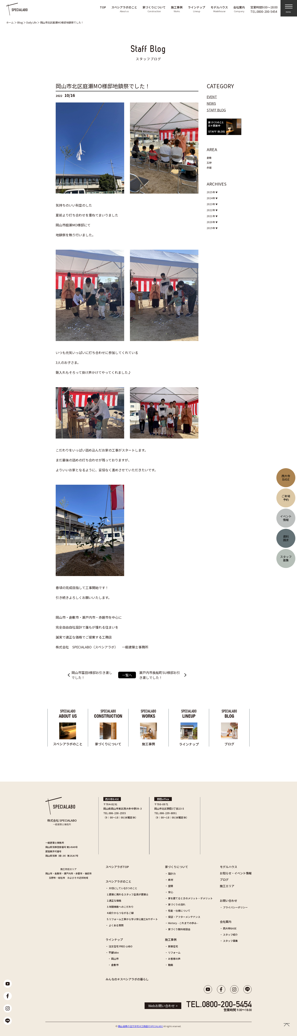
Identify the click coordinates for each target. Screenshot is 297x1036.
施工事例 (171, 939)
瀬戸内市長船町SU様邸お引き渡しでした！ (159, 675)
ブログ (224, 879)
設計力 (172, 873)
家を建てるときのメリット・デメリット (190, 898)
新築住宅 (173, 946)
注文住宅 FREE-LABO (120, 946)
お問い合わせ (228, 900)
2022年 (211, 210)
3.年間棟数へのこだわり (120, 906)
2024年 (211, 198)
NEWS (211, 103)
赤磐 (209, 167)
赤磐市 (78, 873)
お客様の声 (174, 958)
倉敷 (209, 157)
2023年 (211, 204)
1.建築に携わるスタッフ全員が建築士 (127, 894)
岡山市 (48, 873)
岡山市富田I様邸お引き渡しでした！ (92, 675)
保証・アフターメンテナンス (184, 916)
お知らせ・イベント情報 (236, 873)
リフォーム (174, 952)
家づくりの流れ (176, 904)
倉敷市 (58, 873)
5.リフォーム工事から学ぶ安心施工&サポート (132, 919)
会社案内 (225, 922)
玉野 (209, 162)
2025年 (211, 192)
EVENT (212, 96)
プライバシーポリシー (235, 907)
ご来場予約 (286, 498)
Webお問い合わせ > (163, 1005)
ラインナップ (114, 939)
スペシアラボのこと (118, 881)
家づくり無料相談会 (179, 929)
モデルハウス (228, 867)
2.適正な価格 (114, 900)
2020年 (211, 222)
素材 (170, 879)
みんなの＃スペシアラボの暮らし (127, 979)
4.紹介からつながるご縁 (120, 913)
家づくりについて (176, 867)
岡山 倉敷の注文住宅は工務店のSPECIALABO (140, 1026)
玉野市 (52, 877)
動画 (170, 965)
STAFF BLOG (216, 109)
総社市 (61, 877)
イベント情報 (286, 518)
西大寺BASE (230, 928)
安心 (170, 892)
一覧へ (127, 675)
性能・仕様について (179, 910)
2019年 (211, 228)
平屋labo (114, 952)
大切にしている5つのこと (123, 888)
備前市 (88, 873)
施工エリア (227, 886)
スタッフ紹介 (230, 934)
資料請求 (286, 538)
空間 (170, 886)
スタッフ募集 (230, 940)
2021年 (211, 216)
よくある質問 (116, 925)
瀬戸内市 (68, 873)
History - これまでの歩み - (183, 923)
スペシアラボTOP (117, 867)
